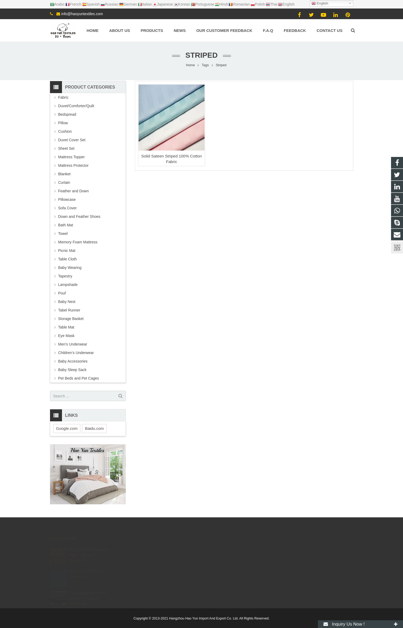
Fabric (63, 97)
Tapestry (65, 276)
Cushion (65, 131)
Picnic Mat (67, 250)
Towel (63, 233)
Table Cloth (67, 259)
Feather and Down (73, 191)
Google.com (67, 428)
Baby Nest (67, 302)
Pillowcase (67, 199)
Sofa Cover (67, 208)
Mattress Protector (73, 165)
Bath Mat (65, 225)
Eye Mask (66, 336)
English (319, 3)
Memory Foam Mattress (78, 242)
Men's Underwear (72, 344)
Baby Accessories (73, 361)
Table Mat (66, 327)
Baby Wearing (70, 267)
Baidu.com (94, 428)
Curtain (64, 182)
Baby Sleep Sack (72, 370)
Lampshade (68, 284)
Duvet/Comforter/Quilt (76, 106)
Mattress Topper (71, 157)
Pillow (63, 123)
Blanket (64, 174)
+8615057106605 (224, 549)
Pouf (62, 293)
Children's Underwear (76, 353)
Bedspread (67, 114)
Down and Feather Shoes (79, 216)
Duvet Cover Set (72, 140)
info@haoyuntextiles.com (82, 14)
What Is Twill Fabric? (86, 565)
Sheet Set (66, 148)
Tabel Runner (69, 310)
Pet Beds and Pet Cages (78, 378)
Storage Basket (71, 319)
